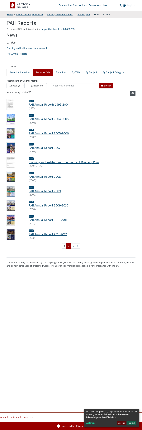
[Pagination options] (132, 93)
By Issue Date (43, 72)
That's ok (131, 423)
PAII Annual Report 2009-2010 (48, 205)
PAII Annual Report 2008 (45, 176)
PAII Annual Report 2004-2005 (49, 119)
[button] (124, 5)
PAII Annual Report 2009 (45, 191)
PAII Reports (84, 14)
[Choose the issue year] (16, 85)
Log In (130, 5)
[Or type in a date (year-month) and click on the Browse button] (75, 85)
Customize (90, 423)
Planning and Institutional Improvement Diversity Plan (64, 162)
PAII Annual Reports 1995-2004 (49, 104)
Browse (106, 85)
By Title (76, 72)
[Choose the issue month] (38, 85)
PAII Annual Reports (17, 54)
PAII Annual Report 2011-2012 (48, 234)
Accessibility (68, 426)
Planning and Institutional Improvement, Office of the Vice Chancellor (60, 14)
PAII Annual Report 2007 (44, 148)
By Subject (91, 72)
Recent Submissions (20, 72)
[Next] (78, 246)
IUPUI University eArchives (29, 14)
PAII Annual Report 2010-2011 (48, 220)
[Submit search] (120, 5)
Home (10, 14)
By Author (61, 72)
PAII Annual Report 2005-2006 (49, 133)
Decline (121, 423)
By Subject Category (113, 72)
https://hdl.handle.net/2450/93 (58, 29)
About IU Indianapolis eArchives (16, 417)
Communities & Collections (73, 5)
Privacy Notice (82, 426)
